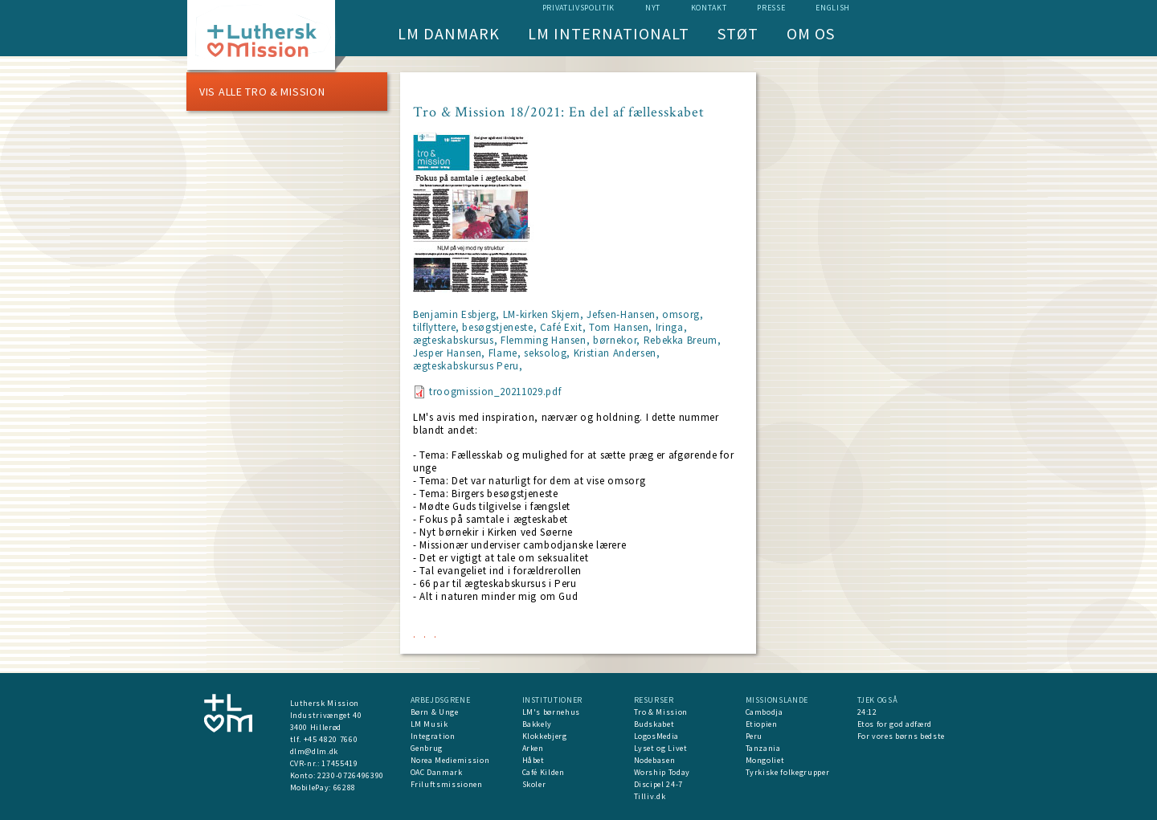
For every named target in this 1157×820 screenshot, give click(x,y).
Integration (433, 736)
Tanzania (763, 748)
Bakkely (537, 724)
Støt (738, 33)
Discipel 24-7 (658, 784)
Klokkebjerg (544, 736)
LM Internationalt (608, 33)
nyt (652, 7)
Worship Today (662, 772)
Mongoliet (765, 760)
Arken (533, 748)
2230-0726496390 (350, 775)
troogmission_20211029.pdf (495, 391)
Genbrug (427, 748)
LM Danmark (449, 33)
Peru (754, 736)
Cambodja (764, 712)
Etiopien (762, 724)
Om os (811, 33)
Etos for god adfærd (894, 724)
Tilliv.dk (650, 796)
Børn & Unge (435, 712)
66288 (344, 787)
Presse (771, 7)
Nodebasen (655, 760)
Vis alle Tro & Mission (262, 91)
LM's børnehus (551, 712)
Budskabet (654, 724)
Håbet (533, 760)
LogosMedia (657, 736)
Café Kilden (543, 772)
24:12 (867, 712)
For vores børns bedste (901, 736)
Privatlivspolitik (578, 7)
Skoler (534, 784)
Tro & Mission (661, 712)
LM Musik (429, 724)
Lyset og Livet (661, 748)
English (833, 7)
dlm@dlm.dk (314, 751)
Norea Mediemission (450, 760)
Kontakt (709, 7)
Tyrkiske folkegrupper (788, 772)
